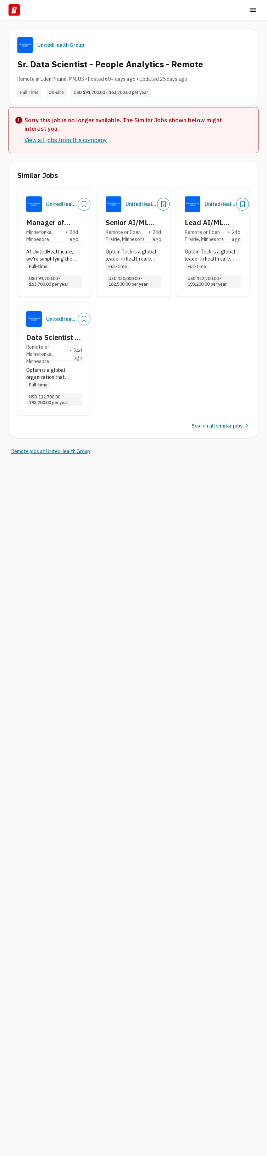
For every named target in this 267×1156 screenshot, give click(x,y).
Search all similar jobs (220, 426)
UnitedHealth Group (60, 45)
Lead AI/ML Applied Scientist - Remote (212, 223)
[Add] (84, 204)
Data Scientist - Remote (52, 337)
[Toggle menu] (252, 10)
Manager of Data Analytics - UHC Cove (52, 223)
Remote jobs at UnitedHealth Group (50, 451)
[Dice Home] (14, 10)
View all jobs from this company (65, 140)
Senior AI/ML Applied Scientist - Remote (133, 223)
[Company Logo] (34, 204)
